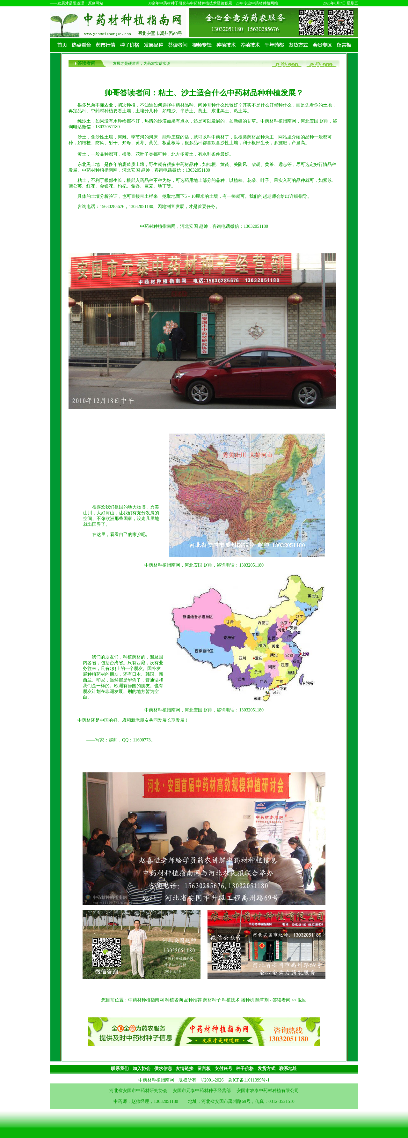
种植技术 (231, 1000)
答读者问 (86, 63)
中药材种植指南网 (146, 1000)
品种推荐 (193, 1000)
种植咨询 (174, 1000)
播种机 (247, 1000)
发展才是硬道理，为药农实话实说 (141, 63)
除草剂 (262, 1000)
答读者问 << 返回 (290, 1000)
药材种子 (212, 1000)
